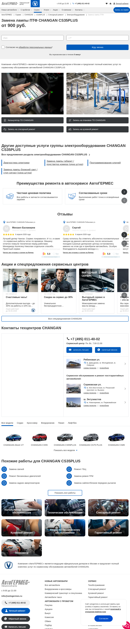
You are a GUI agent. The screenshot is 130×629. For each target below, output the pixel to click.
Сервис (37, 10)
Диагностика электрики (16, 162)
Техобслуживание (96, 585)
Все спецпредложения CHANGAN (65, 318)
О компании (67, 10)
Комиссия (49, 617)
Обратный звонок (109, 350)
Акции (55, 10)
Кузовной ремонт (96, 593)
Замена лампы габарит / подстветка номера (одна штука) (65, 163)
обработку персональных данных (35, 47)
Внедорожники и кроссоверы (58, 589)
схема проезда (90, 368)
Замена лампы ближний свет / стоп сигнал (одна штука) (20, 171)
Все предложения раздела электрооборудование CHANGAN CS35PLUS (44, 154)
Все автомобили (52, 585)
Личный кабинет (17, 611)
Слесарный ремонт (97, 589)
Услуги (46, 10)
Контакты (79, 10)
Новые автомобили (9, 10)
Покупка (48, 605)
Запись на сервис (122, 10)
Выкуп (47, 613)
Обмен (48, 621)
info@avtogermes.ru (11, 596)
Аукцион (48, 609)
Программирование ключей (105, 162)
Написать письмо (81, 350)
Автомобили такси (53, 597)
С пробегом (25, 10)
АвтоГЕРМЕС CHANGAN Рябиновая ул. (21, 222)
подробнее (104, 368)
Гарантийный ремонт (98, 597)
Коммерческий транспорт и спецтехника (63, 593)
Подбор (48, 625)
